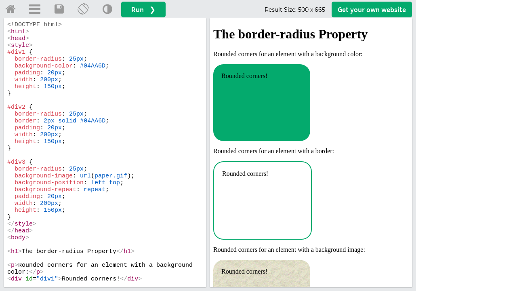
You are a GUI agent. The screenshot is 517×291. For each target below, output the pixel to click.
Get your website (372, 9)
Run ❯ (143, 9)
